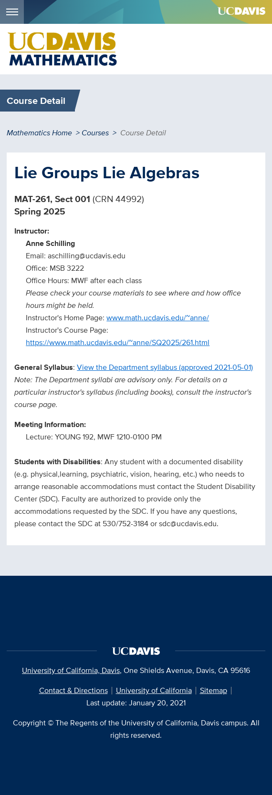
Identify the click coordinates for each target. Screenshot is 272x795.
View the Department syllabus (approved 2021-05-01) (165, 367)
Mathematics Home (39, 132)
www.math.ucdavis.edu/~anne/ (157, 317)
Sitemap (213, 690)
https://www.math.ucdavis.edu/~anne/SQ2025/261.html (117, 342)
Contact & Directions (73, 690)
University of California (154, 690)
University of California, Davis (71, 670)
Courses (95, 132)
